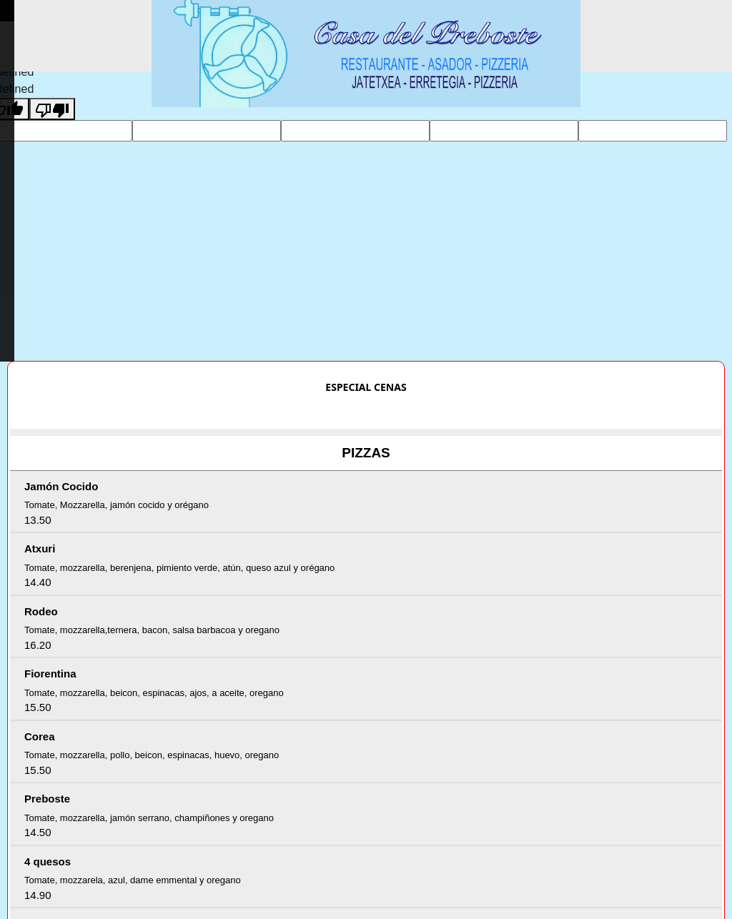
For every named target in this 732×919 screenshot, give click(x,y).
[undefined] (52, 109)
